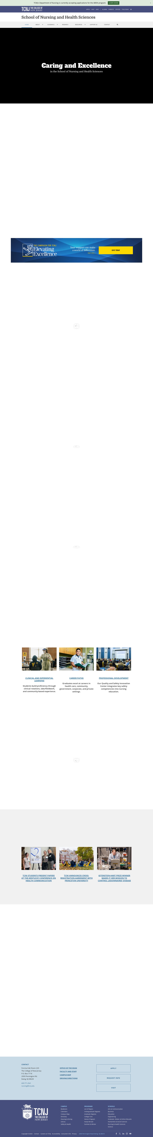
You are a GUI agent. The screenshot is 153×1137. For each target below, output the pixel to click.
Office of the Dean (68, 1068)
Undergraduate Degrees (92, 1111)
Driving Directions (68, 1078)
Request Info (113, 1078)
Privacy (74, 1134)
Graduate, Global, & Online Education (120, 1119)
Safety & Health (66, 1124)
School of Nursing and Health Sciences (58, 17)
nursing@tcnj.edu (27, 1086)
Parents (111, 9)
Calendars (64, 1111)
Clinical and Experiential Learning (39, 679)
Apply (88, 9)
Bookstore (64, 1109)
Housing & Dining (66, 1119)
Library (63, 1122)
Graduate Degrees (90, 1114)
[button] (131, 9)
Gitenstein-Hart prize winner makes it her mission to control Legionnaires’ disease (114, 878)
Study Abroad (88, 1122)
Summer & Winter (90, 1124)
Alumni (104, 9)
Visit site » (91, 253)
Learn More (113, 3)
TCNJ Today (125, 9)
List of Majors (88, 1109)
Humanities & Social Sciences (117, 1122)
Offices (117, 9)
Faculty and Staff (68, 1071)
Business (111, 1111)
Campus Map (65, 1075)
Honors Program (89, 1119)
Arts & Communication (115, 1109)
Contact (36, 1134)
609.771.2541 (26, 1083)
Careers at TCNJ (46, 1134)
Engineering (112, 1117)
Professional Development (114, 678)
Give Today (116, 250)
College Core (88, 1117)
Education (111, 1114)
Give (97, 9)
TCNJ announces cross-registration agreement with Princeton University (76, 878)
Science (110, 1127)
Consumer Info (66, 1134)
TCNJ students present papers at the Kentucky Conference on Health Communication (38, 878)
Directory (64, 1117)
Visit (92, 9)
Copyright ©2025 (26, 1134)
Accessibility (56, 1134)
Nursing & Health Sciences (116, 1124)
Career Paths (76, 678)
